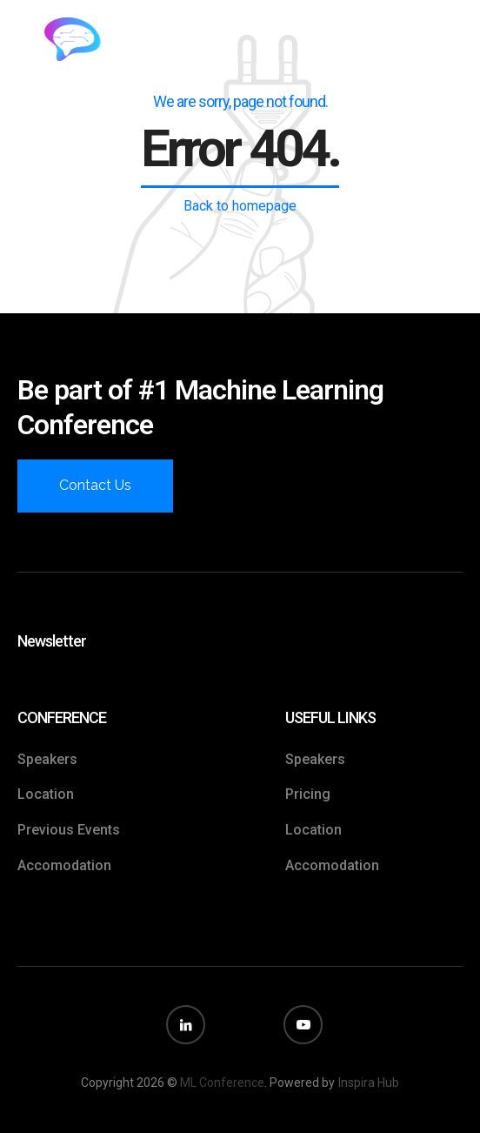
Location (45, 794)
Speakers (47, 759)
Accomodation (64, 865)
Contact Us (95, 485)
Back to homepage (240, 206)
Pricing (307, 794)
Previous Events (68, 829)
